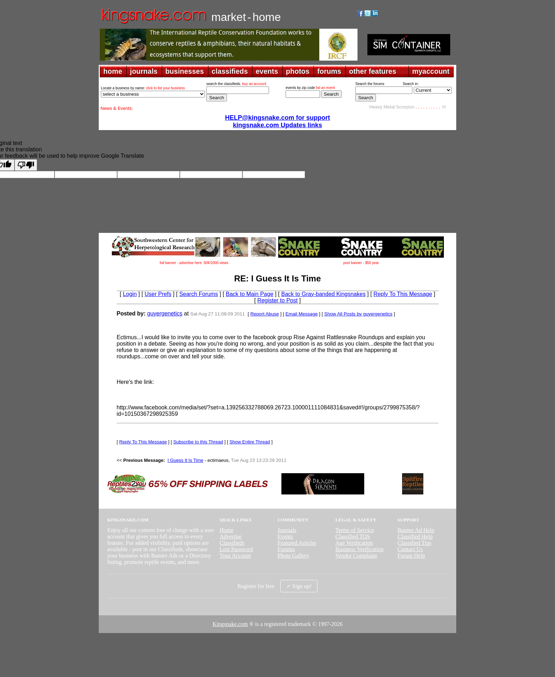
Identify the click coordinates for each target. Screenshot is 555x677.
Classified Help (415, 536)
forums (329, 71)
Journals (287, 530)
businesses (184, 71)
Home (226, 530)
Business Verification (360, 549)
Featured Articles (297, 543)
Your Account (235, 556)
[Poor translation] (26, 165)
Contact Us (410, 549)
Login (130, 294)
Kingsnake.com (230, 624)
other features (372, 71)
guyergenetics (165, 313)
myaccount (431, 71)
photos (298, 71)
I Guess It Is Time (185, 460)
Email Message (301, 314)
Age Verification (354, 543)
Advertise (230, 536)
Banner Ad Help (415, 530)
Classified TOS (353, 536)
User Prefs (158, 294)
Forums (286, 549)
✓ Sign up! (299, 586)
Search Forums (198, 294)
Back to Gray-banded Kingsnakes (323, 294)
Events (285, 536)
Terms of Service (355, 530)
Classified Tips (414, 543)
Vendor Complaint (356, 556)
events (267, 71)
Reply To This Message (402, 294)
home (112, 71)
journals (144, 71)
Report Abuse (264, 314)
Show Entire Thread (249, 441)
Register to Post (277, 300)
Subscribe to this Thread (198, 441)
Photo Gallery (293, 556)
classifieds (230, 71)
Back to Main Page (249, 294)
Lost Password (236, 549)
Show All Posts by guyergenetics (358, 314)
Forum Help (411, 556)
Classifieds (231, 543)
